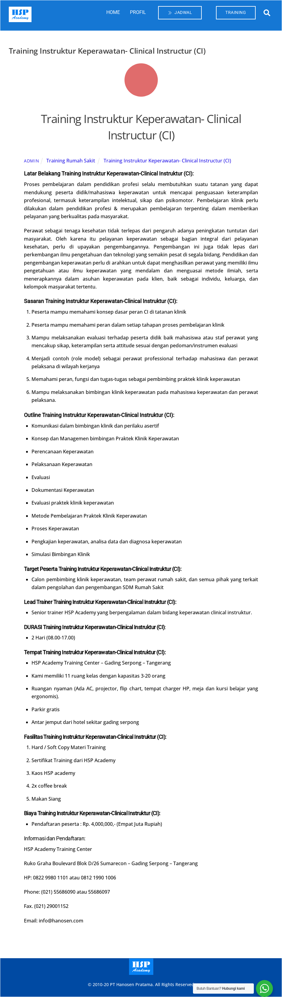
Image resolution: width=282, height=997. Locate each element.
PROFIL (138, 12)
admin (31, 161)
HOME (113, 12)
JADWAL (180, 12)
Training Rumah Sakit (70, 160)
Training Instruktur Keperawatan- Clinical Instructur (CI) (141, 127)
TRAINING (235, 12)
